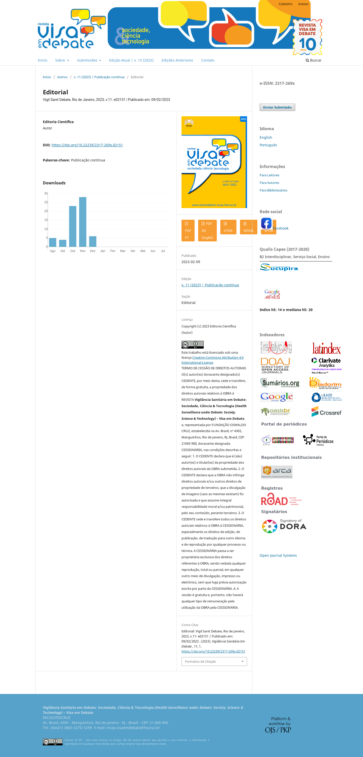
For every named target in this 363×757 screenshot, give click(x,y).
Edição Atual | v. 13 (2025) (131, 60)
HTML (228, 230)
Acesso (303, 4)
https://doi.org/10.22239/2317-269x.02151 (87, 145)
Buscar (314, 60)
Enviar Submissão (277, 107)
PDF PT (188, 234)
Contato (207, 60)
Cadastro (285, 4)
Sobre (60, 60)
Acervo (62, 77)
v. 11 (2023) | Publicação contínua (99, 77)
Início (42, 60)
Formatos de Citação (200, 661)
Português (268, 145)
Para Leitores (269, 175)
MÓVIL (249, 230)
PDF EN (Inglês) (207, 230)
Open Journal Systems (278, 555)
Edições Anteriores (177, 60)
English (266, 137)
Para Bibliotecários (273, 190)
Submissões (87, 60)
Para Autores (269, 182)
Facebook (280, 228)
